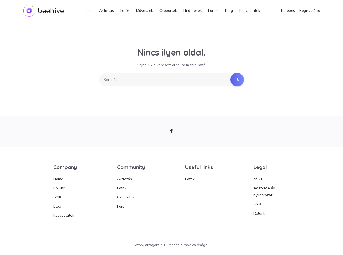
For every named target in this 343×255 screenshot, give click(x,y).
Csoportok (168, 10)
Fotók (125, 10)
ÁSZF (258, 179)
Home (88, 10)
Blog (229, 10)
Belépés (288, 10)
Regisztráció (309, 10)
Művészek (144, 10)
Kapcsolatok (249, 10)
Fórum (213, 10)
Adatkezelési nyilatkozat (264, 192)
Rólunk (59, 188)
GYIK (57, 197)
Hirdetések (192, 10)
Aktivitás (106, 10)
